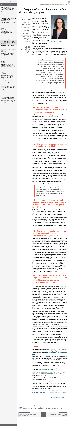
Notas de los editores (5, 11)
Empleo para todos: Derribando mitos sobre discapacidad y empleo (8, 42)
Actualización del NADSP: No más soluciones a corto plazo (8, 15)
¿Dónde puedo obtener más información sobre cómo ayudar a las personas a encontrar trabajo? (8, 66)
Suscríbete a (59, 399)
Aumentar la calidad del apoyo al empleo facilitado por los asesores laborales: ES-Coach (8, 82)
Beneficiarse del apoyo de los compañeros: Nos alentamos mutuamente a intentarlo (8, 77)
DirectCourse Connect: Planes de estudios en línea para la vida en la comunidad (8, 101)
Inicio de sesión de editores (6, 424)
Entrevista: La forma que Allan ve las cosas (8, 23)
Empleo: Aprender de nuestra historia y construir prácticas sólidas (8, 27)
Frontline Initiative (12, 4)
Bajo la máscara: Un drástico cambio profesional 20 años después (8, 71)
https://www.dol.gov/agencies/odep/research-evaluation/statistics (49, 394)
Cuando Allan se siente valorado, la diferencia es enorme (8, 19)
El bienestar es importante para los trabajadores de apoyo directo (8, 98)
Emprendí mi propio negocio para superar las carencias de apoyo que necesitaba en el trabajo (8, 93)
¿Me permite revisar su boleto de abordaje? (8, 38)
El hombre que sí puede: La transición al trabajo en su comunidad (8, 33)
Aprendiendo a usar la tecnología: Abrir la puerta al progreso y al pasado (8, 88)
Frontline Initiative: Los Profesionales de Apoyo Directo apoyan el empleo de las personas (8, 8)
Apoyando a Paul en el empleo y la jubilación (8, 61)
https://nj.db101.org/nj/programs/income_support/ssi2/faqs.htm (49, 381)
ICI (1, 4)
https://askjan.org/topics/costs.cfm (48, 369)
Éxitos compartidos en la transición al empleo (8, 50)
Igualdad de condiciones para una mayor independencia (8, 46)
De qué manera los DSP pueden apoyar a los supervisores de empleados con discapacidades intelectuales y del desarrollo (8, 55)
